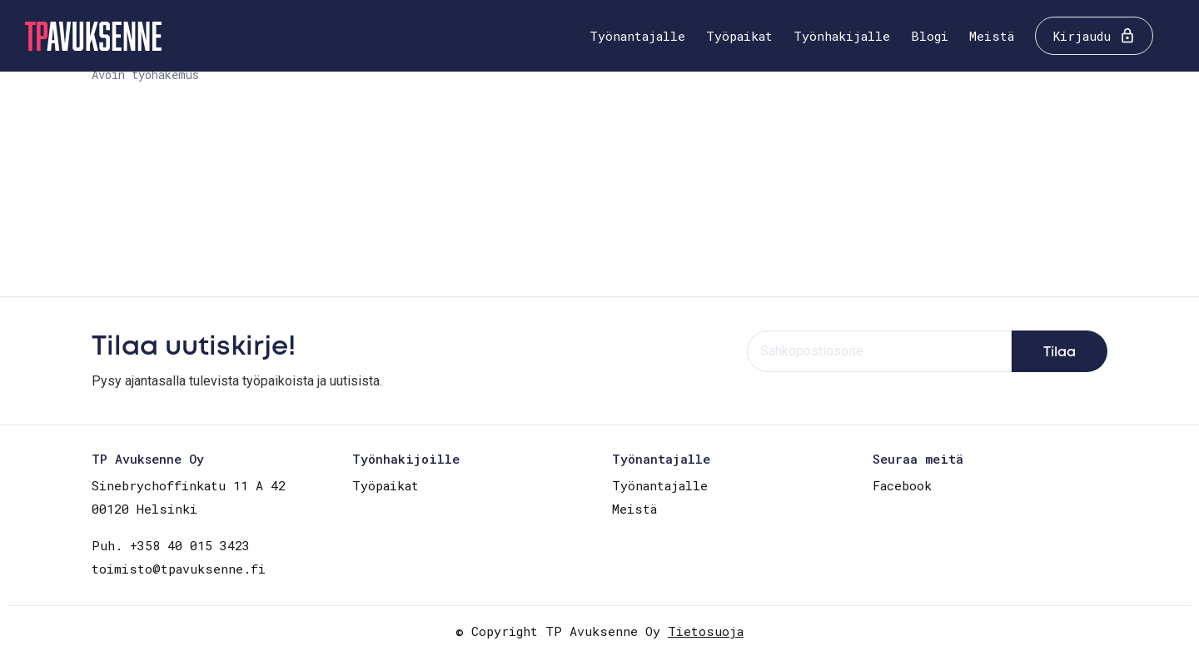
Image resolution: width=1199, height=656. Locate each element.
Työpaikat (739, 35)
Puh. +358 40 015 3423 (171, 545)
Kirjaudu (1081, 35)
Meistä (991, 35)
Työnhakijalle (842, 35)
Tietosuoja (706, 631)
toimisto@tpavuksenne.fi (179, 568)
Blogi (929, 35)
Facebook (902, 485)
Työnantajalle (637, 35)
